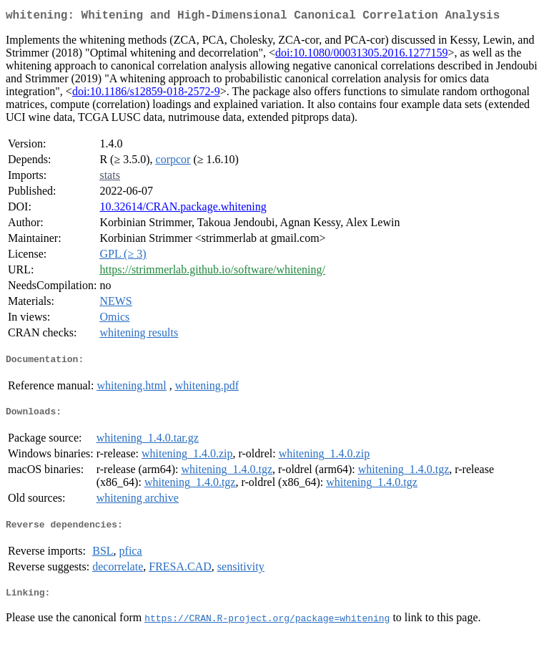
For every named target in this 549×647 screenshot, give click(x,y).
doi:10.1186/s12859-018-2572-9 (146, 94)
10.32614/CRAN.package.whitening (182, 209)
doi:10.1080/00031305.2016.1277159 (361, 55)
